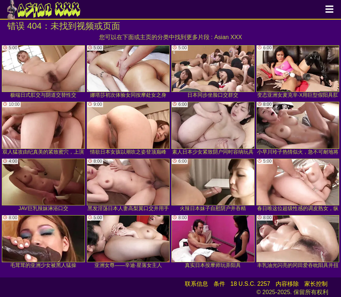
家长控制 (316, 284)
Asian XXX (228, 37)
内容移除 (287, 284)
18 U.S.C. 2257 (250, 284)
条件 (219, 284)
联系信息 (196, 284)
